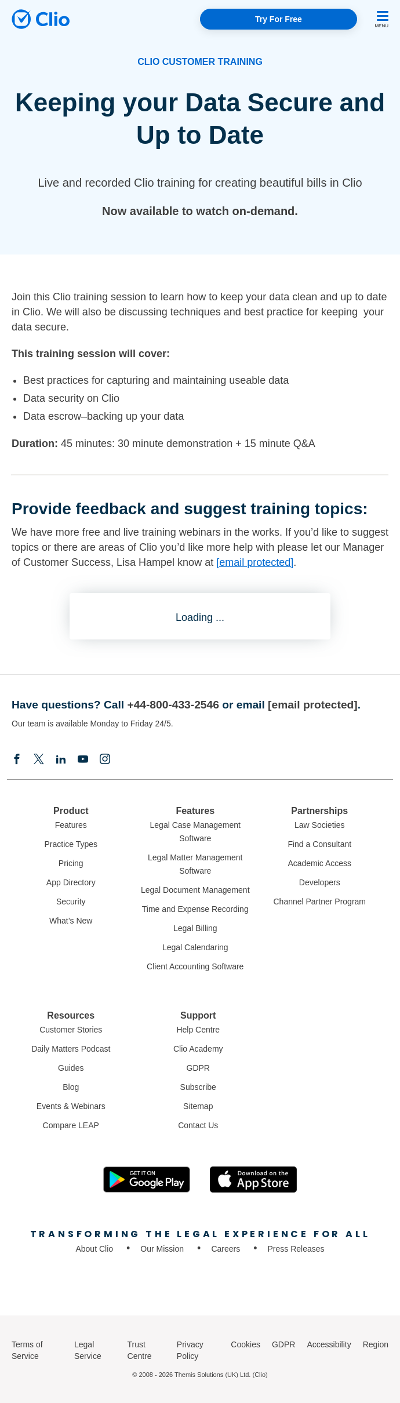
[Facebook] (17, 760)
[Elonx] (39, 760)
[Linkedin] (61, 760)
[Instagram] (105, 760)
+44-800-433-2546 (173, 705)
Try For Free (278, 19)
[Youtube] (83, 760)
